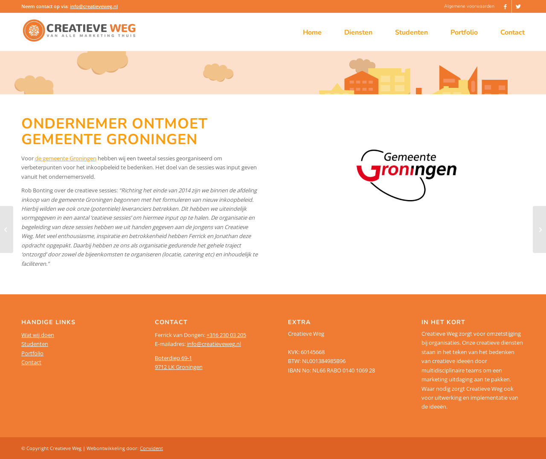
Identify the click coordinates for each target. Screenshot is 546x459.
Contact (31, 362)
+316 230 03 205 (226, 335)
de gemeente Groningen (65, 158)
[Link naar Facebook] (505, 6)
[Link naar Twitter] (518, 6)
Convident (151, 448)
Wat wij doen (37, 335)
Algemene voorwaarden (469, 6)
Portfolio (32, 353)
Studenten (34, 344)
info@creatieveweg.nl (94, 6)
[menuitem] (467, 6)
